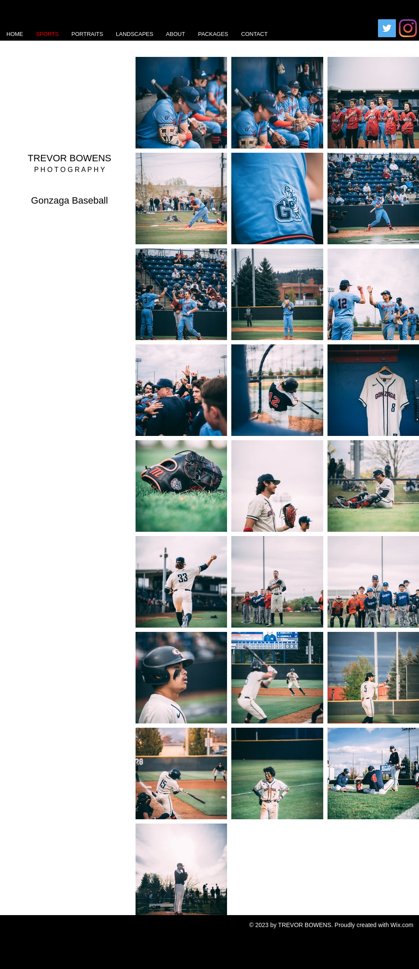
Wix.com (401, 925)
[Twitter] (387, 28)
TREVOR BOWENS (70, 158)
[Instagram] (408, 28)
